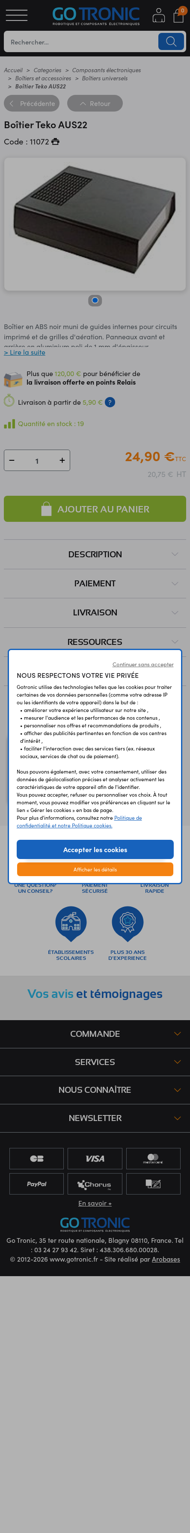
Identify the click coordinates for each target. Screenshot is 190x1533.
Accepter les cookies (95, 849)
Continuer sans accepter (143, 664)
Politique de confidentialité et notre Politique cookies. (79, 821)
